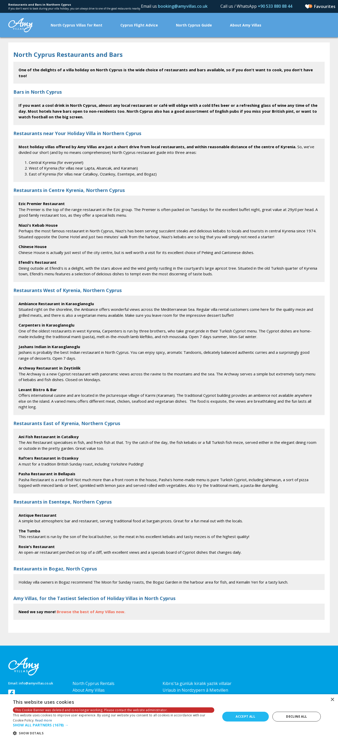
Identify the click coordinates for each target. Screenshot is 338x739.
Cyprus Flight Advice (139, 25)
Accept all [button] (245, 716)
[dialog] (169, 716)
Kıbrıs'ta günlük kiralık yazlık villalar (197, 683)
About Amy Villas (245, 25)
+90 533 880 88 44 (275, 6)
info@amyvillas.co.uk (36, 683)
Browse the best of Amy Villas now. (91, 611)
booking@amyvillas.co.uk (183, 6)
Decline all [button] (296, 716)
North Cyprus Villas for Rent (76, 25)
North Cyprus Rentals (93, 683)
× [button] (332, 700)
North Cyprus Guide (194, 25)
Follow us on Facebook (11, 693)
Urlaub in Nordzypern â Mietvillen (195, 690)
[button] (113, 725)
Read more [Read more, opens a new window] (43, 720)
